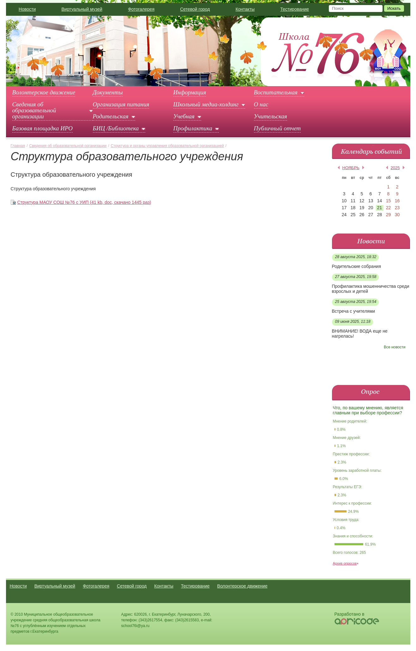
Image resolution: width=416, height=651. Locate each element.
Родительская (111, 116)
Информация (189, 92)
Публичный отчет (277, 128)
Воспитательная (276, 92)
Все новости (394, 347)
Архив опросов (345, 563)
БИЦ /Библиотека (116, 128)
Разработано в (350, 614)
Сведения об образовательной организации (34, 110)
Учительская (270, 116)
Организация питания (121, 104)
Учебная (184, 116)
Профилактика (193, 128)
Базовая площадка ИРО (42, 128)
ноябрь (350, 167)
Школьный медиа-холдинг (206, 104)
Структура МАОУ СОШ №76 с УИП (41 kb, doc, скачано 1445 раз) (84, 202)
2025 (395, 167)
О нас (261, 104)
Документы (108, 92)
